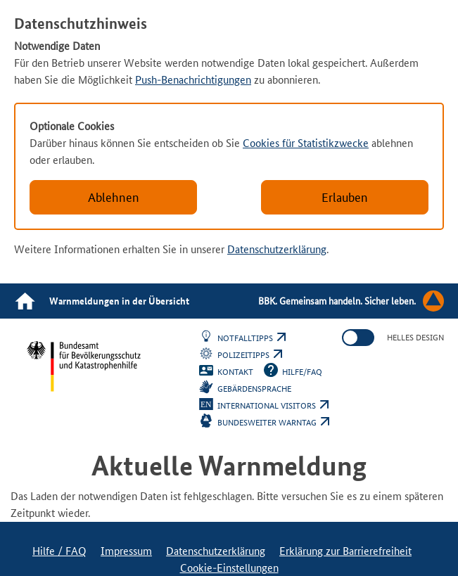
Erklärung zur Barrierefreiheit (345, 551)
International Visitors (273, 406)
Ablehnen (113, 197)
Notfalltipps (251, 338)
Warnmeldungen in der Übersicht (119, 301)
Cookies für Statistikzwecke (306, 143)
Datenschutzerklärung (276, 249)
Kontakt (235, 372)
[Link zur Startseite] (24, 301)
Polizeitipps (249, 355)
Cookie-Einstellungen (229, 568)
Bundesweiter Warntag (273, 423)
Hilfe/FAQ (302, 372)
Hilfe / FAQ (59, 551)
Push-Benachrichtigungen (193, 80)
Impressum (126, 551)
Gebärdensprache (254, 389)
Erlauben (345, 197)
